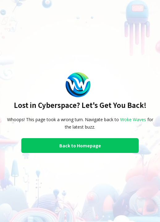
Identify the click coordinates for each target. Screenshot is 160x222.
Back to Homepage (80, 145)
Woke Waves (133, 119)
